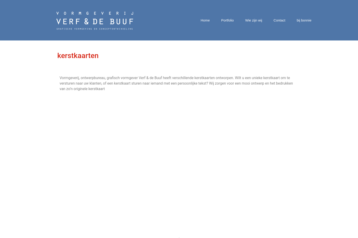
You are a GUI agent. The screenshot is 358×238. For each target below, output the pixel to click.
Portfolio (227, 20)
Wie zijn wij (253, 20)
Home (205, 20)
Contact (279, 20)
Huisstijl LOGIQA (159, 193)
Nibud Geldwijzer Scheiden (168, 199)
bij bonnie (304, 20)
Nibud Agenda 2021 (162, 171)
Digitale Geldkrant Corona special (173, 177)
